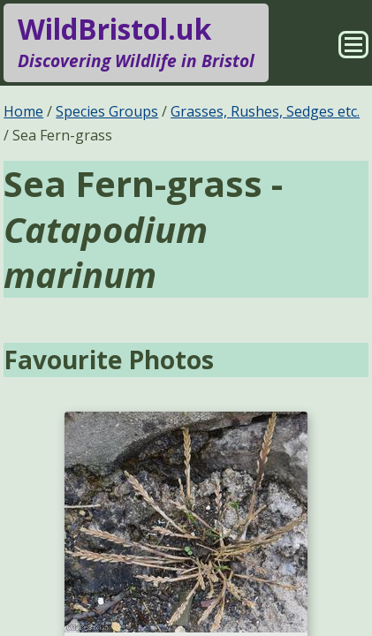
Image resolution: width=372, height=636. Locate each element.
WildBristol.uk (136, 42)
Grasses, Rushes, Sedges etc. (265, 111)
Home (23, 111)
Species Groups (107, 111)
